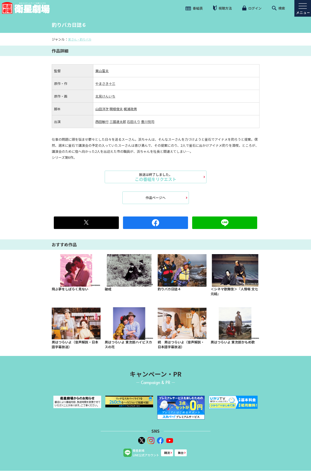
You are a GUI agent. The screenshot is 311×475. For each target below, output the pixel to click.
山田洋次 (102, 108)
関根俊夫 (116, 108)
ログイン (251, 8)
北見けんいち (105, 96)
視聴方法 (222, 8)
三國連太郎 (117, 121)
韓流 (167, 453)
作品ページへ (156, 197)
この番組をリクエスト (155, 177)
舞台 (181, 453)
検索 (278, 8)
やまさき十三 (105, 83)
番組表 (194, 8)
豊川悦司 (147, 121)
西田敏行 (102, 121)
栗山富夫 (102, 70)
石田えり (133, 121)
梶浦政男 (130, 108)
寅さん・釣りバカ (79, 39)
